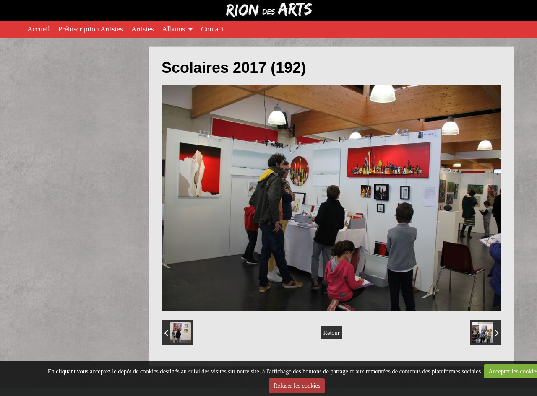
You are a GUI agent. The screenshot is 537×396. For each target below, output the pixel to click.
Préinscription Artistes (90, 29)
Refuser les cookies (297, 385)
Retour (331, 332)
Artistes (142, 29)
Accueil (38, 29)
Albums (173, 29)
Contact (212, 29)
